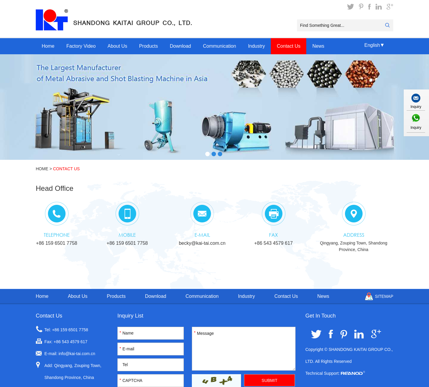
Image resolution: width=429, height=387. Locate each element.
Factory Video (81, 46)
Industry (256, 46)
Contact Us (288, 46)
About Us (117, 46)
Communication (219, 46)
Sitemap (384, 296)
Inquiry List (130, 316)
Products (148, 46)
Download (180, 46)
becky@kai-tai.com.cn (202, 243)
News (318, 46)
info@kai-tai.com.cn (76, 353)
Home (48, 46)
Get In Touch (320, 316)
